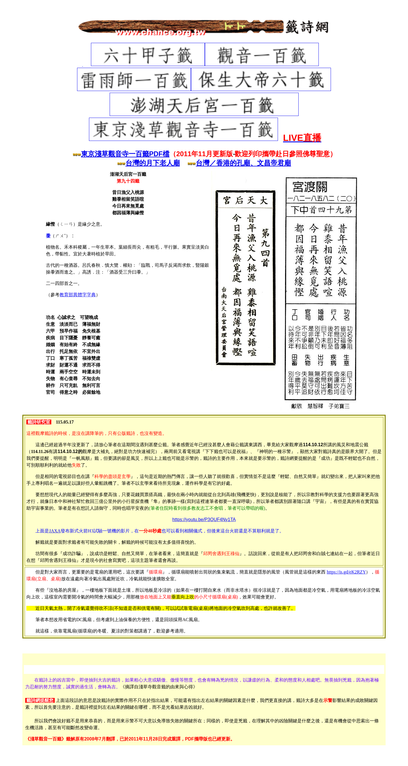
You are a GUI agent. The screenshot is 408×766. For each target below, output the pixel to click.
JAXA (55, 530)
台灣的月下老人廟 (153, 163)
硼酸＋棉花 (225, 754)
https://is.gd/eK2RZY (346, 572)
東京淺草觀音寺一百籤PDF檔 (125, 154)
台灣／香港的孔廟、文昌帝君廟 (243, 163)
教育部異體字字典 (78, 294)
